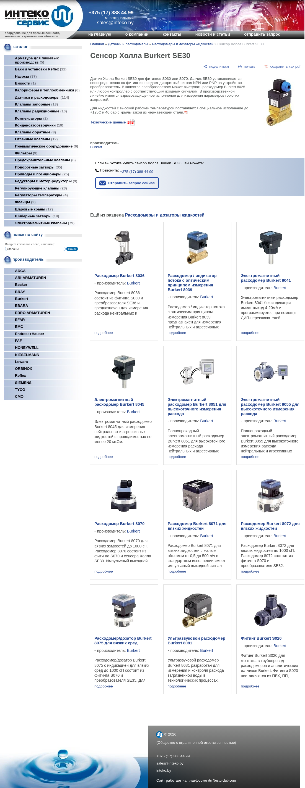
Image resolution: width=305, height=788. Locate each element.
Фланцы (25, 202)
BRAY (20, 292)
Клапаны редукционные (41, 111)
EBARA (21, 306)
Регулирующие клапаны (41, 188)
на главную (99, 34)
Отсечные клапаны (36, 139)
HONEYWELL (26, 348)
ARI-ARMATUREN (30, 278)
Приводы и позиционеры (42, 174)
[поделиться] (216, 66)
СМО (19, 396)
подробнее (103, 333)
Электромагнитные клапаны (44, 223)
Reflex (20, 375)
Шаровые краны (34, 209)
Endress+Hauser (29, 334)
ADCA (20, 271)
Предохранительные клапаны (45, 160)
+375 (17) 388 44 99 (111, 12)
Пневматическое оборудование (46, 146)
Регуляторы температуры (41, 195)
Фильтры (26, 153)
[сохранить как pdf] (282, 66)
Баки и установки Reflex (40, 69)
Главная (97, 44)
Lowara (21, 362)
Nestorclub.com (224, 780)
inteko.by (163, 770)
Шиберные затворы (37, 216)
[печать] (247, 66)
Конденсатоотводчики (39, 125)
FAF (18, 341)
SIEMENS (23, 383)
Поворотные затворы (38, 167)
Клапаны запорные (36, 104)
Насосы (26, 76)
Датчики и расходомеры (42, 97)
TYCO (20, 390)
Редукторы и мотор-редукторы (46, 181)
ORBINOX (23, 369)
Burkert (21, 299)
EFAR (20, 320)
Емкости (25, 83)
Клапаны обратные (35, 132)
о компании (137, 34)
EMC (19, 327)
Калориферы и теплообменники (47, 90)
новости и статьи (212, 34)
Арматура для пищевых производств (37, 60)
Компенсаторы (31, 118)
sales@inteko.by (169, 763)
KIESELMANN (27, 355)
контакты (171, 34)
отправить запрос (262, 34)
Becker (21, 285)
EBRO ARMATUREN (32, 313)
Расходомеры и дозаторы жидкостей (182, 44)
